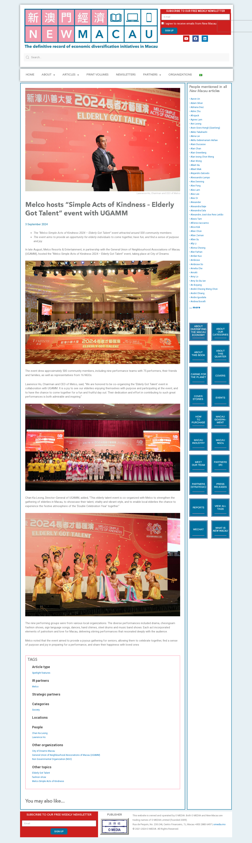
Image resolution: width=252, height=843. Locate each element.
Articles (70, 75)
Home (30, 74)
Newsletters (126, 74)
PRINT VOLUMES (97, 74)
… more (194, 307)
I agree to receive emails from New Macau (190, 23)
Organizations (180, 74)
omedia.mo (219, 824)
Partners (152, 75)
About (48, 75)
